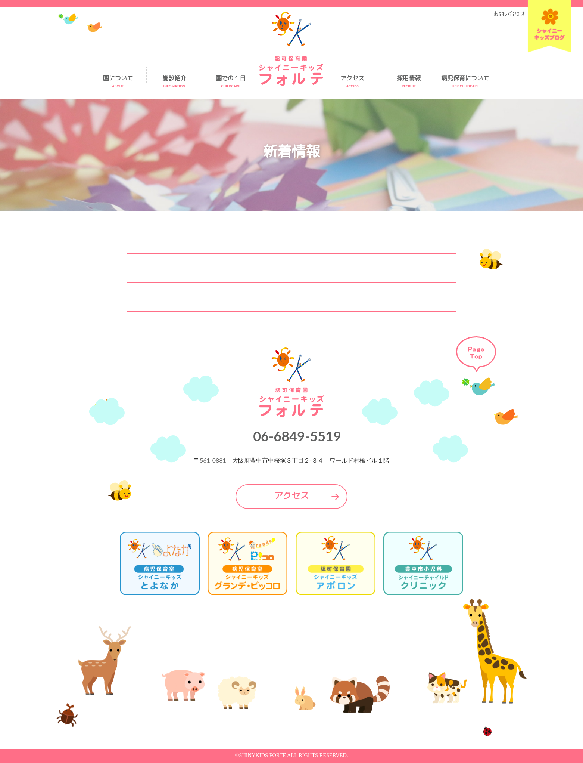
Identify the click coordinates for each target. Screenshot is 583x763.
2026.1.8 (204, 239)
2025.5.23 (203, 297)
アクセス (291, 495)
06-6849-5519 (297, 436)
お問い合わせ (509, 13)
